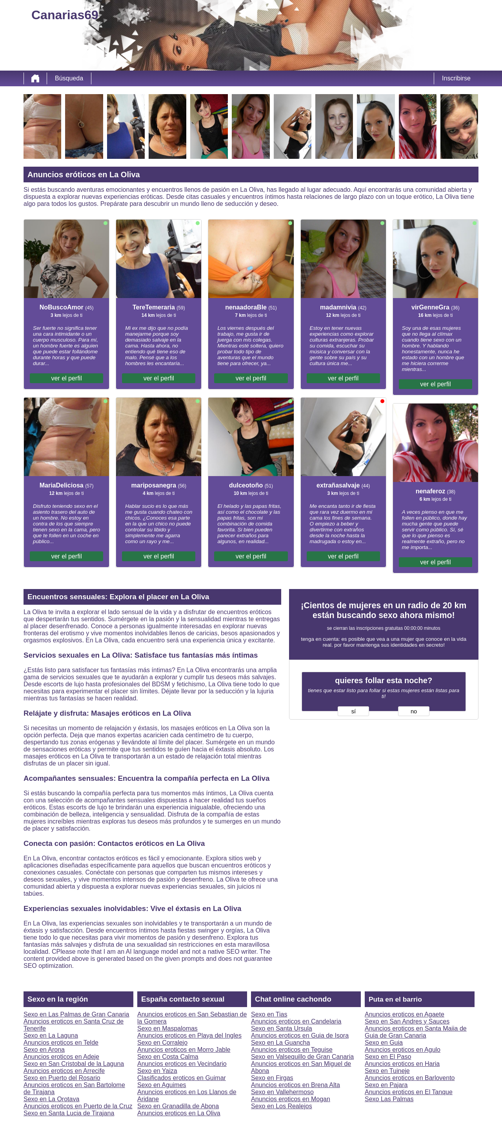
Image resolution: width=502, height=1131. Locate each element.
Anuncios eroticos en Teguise (292, 1049)
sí (353, 711)
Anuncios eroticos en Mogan (290, 1099)
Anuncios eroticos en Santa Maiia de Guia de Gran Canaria (416, 1032)
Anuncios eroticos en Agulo (402, 1049)
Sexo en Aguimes (161, 1085)
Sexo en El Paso (388, 1056)
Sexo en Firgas (272, 1078)
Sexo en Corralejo (162, 1042)
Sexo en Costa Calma (167, 1056)
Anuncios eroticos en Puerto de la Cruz (78, 1106)
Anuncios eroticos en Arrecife (64, 1070)
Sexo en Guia (384, 1042)
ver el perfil (66, 378)
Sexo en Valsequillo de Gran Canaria (302, 1056)
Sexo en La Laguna (51, 1035)
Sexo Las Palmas (389, 1099)
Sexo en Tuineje (387, 1070)
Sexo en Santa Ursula (281, 1028)
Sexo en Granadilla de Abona (178, 1106)
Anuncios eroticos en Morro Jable (183, 1049)
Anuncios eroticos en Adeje (61, 1056)
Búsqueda (69, 78)
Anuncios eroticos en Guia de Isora (300, 1035)
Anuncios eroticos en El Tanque (409, 1092)
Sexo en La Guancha (280, 1042)
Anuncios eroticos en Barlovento (410, 1078)
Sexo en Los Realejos (281, 1106)
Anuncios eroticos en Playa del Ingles (189, 1035)
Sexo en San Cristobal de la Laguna (74, 1063)
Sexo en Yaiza (157, 1070)
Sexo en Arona (44, 1049)
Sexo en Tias (269, 1014)
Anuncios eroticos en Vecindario (182, 1063)
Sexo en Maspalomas (167, 1028)
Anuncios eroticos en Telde (61, 1042)
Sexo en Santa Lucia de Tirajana (69, 1113)
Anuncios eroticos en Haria (402, 1063)
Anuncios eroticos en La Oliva (178, 1113)
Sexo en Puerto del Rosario (62, 1078)
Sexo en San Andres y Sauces (407, 1021)
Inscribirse (456, 78)
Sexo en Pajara (386, 1085)
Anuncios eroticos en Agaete (404, 1014)
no (414, 711)
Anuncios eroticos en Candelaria (296, 1021)
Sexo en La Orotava (51, 1099)
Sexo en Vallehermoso (282, 1092)
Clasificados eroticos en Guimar (181, 1078)
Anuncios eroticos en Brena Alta (295, 1085)
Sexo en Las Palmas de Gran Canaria (76, 1014)
